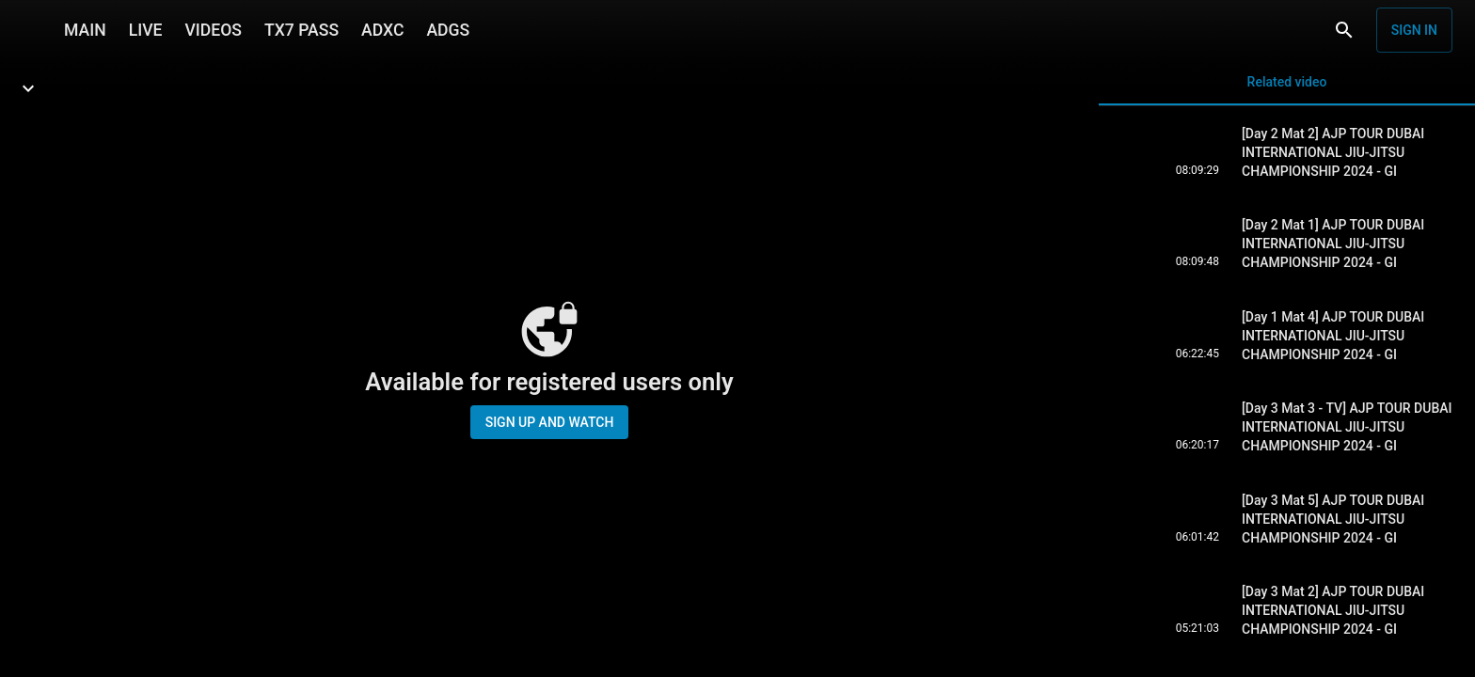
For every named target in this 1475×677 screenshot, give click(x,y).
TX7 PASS (301, 30)
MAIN (85, 30)
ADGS (447, 30)
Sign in (1414, 30)
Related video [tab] (1287, 89)
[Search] (1344, 30)
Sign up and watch (549, 422)
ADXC (382, 30)
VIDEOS (213, 30)
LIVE (146, 30)
